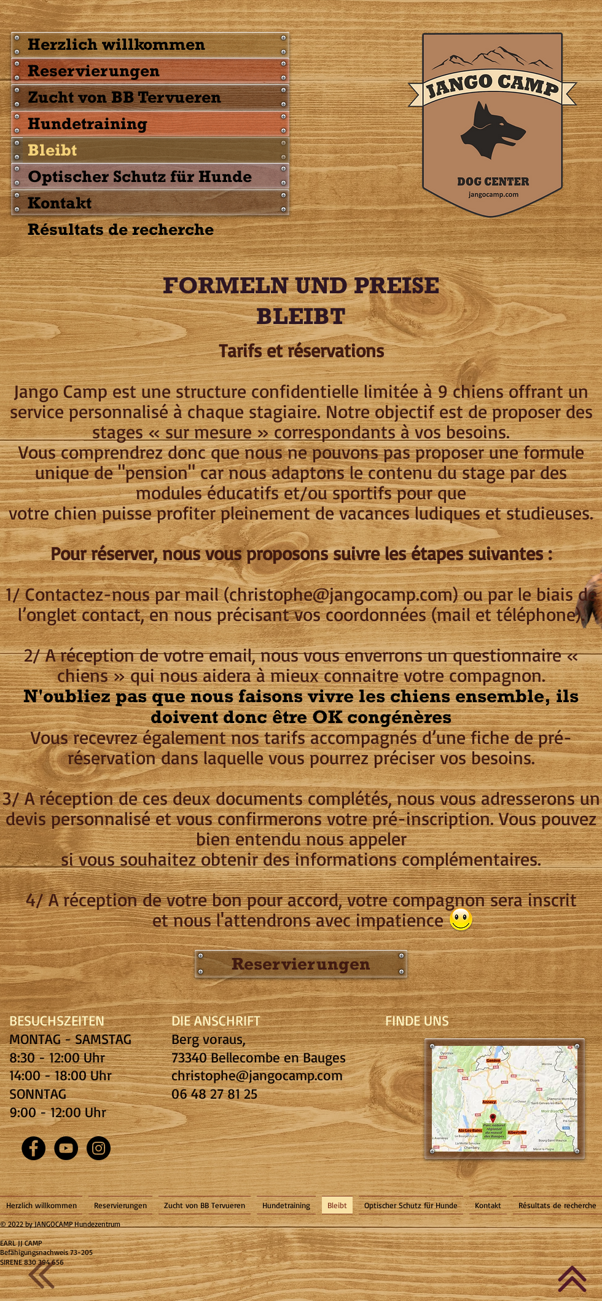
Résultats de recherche (121, 229)
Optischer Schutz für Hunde (140, 176)
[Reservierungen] (301, 964)
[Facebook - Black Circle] (33, 1148)
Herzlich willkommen (116, 43)
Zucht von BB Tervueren (124, 96)
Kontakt (60, 202)
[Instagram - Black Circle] (99, 1148)
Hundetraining (87, 123)
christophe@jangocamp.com (257, 1075)
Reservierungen (94, 70)
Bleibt (52, 149)
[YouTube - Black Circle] (66, 1148)
